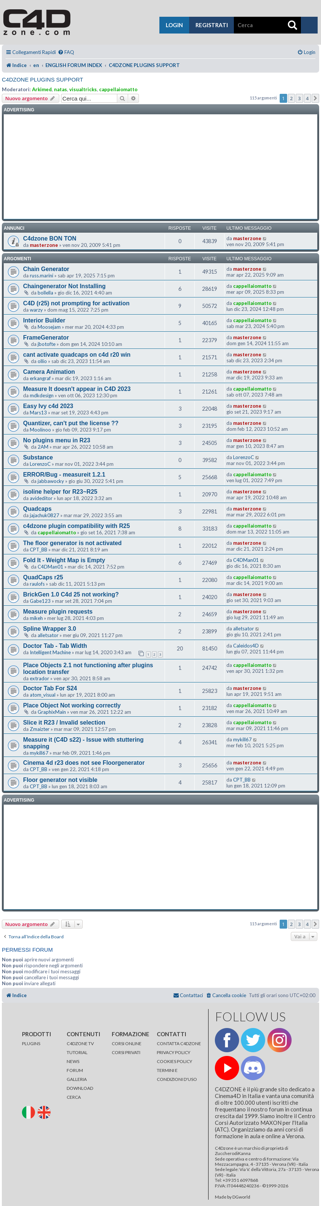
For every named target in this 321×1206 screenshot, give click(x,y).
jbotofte (46, 344)
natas (60, 89)
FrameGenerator (46, 337)
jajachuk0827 (44, 515)
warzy (36, 310)
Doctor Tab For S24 (50, 688)
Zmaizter (40, 729)
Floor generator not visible (60, 780)
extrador (39, 678)
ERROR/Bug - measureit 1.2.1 (64, 474)
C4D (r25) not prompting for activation (76, 303)
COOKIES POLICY (174, 1061)
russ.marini (41, 276)
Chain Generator (46, 269)
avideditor (41, 498)
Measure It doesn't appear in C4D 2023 (77, 389)
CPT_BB (38, 550)
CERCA (74, 1097)
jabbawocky (51, 481)
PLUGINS (31, 1043)
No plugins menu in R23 (56, 440)
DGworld (241, 1197)
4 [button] (307, 98)
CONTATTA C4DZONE (179, 1043)
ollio (42, 361)
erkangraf (40, 378)
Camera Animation (49, 372)
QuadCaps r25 (43, 577)
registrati (212, 25)
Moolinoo (40, 430)
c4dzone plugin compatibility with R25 (76, 526)
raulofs (37, 584)
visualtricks (83, 89)
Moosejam (49, 327)
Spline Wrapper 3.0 (49, 629)
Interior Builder (44, 320)
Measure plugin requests (57, 611)
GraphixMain (52, 712)
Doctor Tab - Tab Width (55, 646)
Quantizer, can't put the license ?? (70, 423)
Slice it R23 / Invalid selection (64, 722)
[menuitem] (66, 52)
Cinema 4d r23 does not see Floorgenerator (83, 763)
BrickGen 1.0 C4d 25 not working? (71, 594)
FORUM (75, 1070)
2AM (43, 447)
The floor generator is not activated (72, 543)
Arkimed (42, 89)
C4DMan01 (50, 567)
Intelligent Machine (50, 652)
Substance (38, 457)
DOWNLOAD (80, 1088)
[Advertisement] (160, 167)
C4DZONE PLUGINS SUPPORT (42, 79)
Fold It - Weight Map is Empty (64, 560)
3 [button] (299, 98)
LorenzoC (40, 464)
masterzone (44, 245)
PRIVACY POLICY (173, 1052)
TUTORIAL (77, 1052)
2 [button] (291, 98)
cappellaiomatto (118, 89)
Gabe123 (40, 601)
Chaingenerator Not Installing (64, 286)
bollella (45, 293)
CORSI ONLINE (127, 1043)
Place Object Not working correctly (72, 705)
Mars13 (38, 413)
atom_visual (42, 695)
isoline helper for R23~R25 (60, 492)
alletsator (48, 635)
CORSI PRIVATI (126, 1052)
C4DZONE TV (80, 1043)
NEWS (73, 1061)
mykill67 (39, 753)
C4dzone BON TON (49, 238)
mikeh (36, 618)
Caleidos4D (246, 646)
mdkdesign (42, 395)
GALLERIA (77, 1079)
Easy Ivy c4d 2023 (48, 406)
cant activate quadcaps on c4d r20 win (77, 354)
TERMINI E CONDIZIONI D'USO (177, 1074)
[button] (315, 98)
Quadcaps (37, 509)
